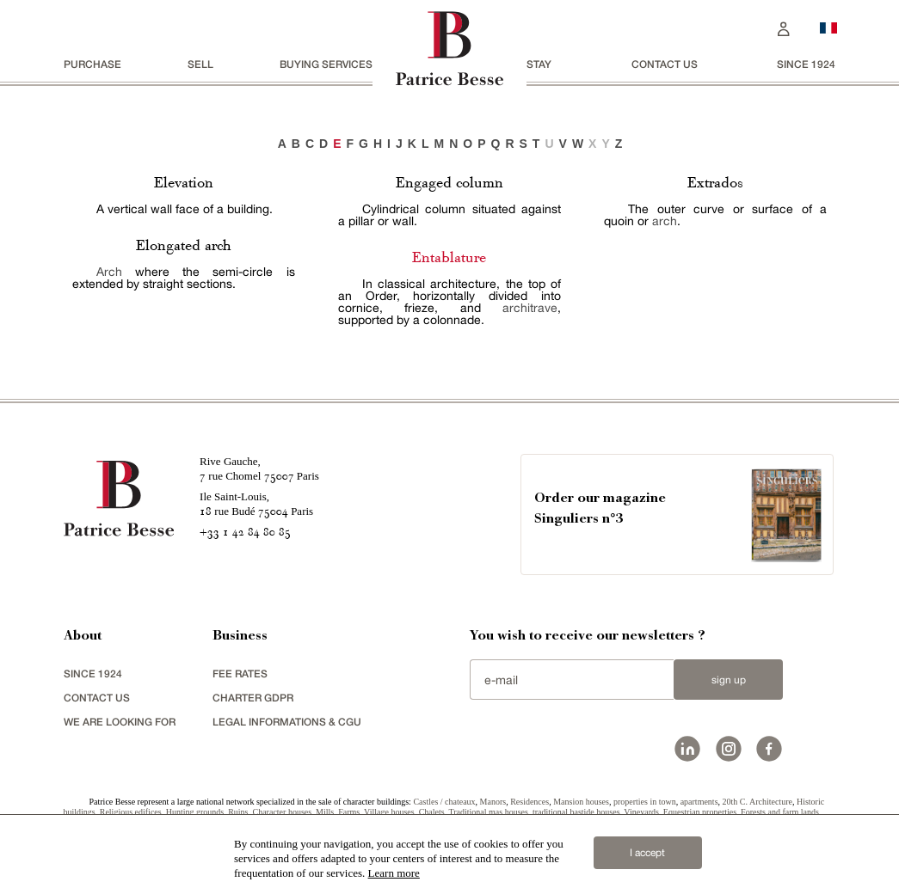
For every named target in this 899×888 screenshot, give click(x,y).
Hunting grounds (195, 812)
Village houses (389, 812)
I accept (647, 853)
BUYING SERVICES (326, 64)
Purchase (92, 64)
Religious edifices (131, 812)
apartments (699, 801)
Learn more (394, 873)
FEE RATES (240, 673)
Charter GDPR (252, 697)
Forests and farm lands (780, 812)
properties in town (644, 801)
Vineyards (641, 812)
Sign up (728, 680)
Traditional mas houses (487, 812)
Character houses (282, 812)
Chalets (432, 812)
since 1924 (806, 64)
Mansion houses (581, 801)
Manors (493, 801)
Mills (325, 812)
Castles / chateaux (444, 801)
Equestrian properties (699, 812)
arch (664, 221)
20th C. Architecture (757, 801)
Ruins (238, 812)
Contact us (664, 64)
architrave (529, 308)
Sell (200, 64)
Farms (349, 812)
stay (538, 64)
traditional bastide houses (576, 812)
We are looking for (119, 721)
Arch (109, 272)
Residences (529, 801)
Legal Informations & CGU (286, 721)
